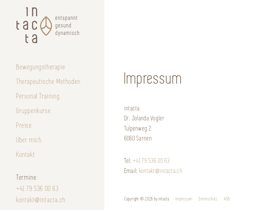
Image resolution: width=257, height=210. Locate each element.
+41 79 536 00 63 (37, 188)
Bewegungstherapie (40, 67)
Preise (24, 125)
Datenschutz (208, 199)
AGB (227, 199)
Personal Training (38, 96)
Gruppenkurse (33, 111)
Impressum (184, 199)
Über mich (29, 140)
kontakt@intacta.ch (41, 200)
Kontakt (25, 154)
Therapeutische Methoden (48, 81)
